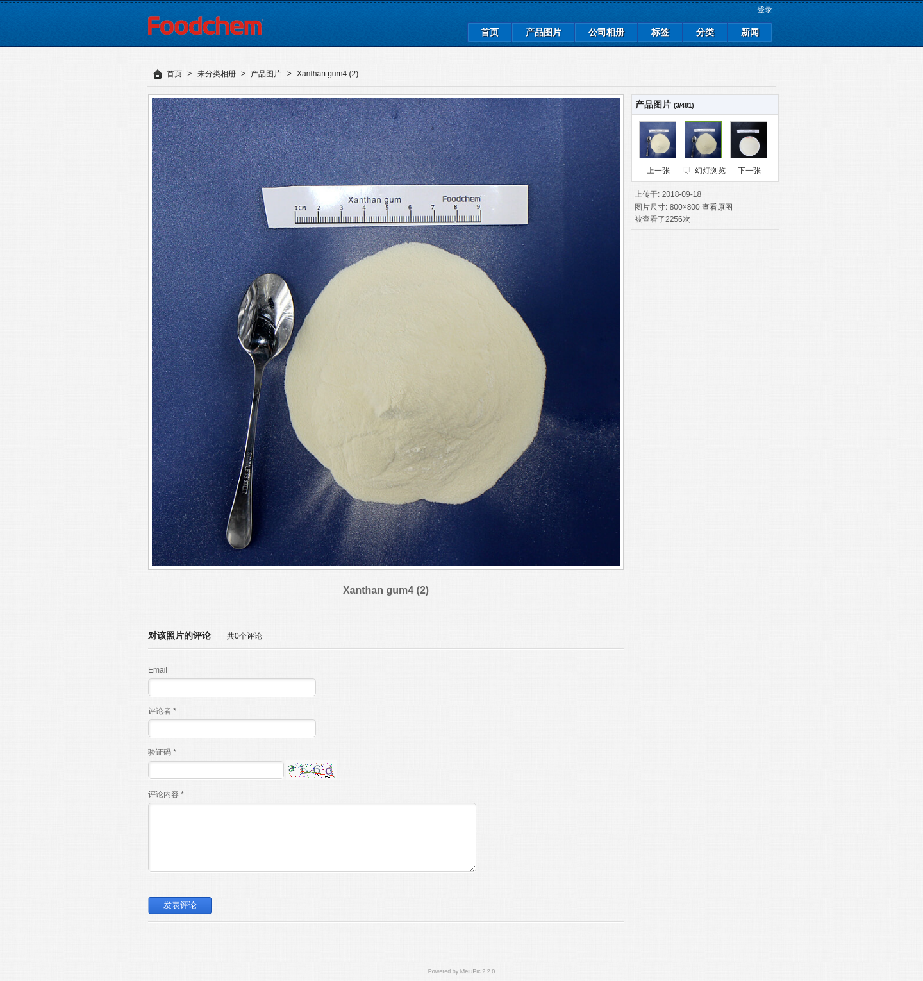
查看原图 (717, 207)
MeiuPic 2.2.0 (477, 971)
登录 (764, 9)
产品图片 (266, 73)
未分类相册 (216, 73)
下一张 (749, 170)
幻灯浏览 (710, 170)
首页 (174, 73)
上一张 (658, 170)
